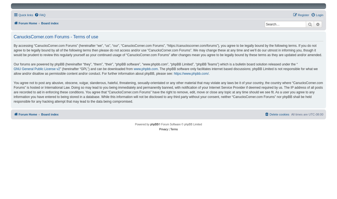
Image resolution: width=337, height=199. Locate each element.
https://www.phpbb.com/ (191, 74)
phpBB (154, 124)
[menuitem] (39, 15)
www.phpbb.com (146, 69)
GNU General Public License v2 (37, 69)
